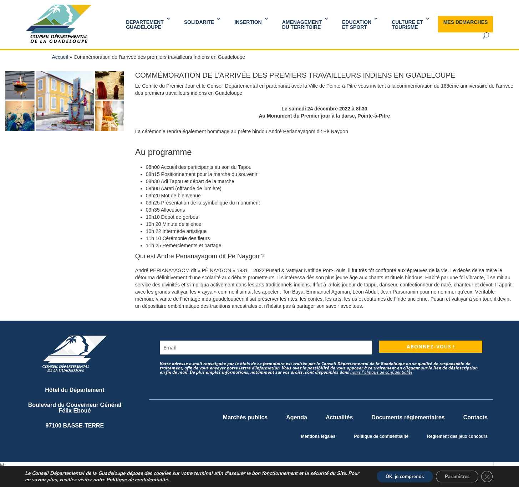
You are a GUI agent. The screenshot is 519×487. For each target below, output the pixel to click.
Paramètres (453, 475)
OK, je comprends (396, 475)
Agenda (296, 417)
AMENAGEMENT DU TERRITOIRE (302, 24)
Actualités (339, 417)
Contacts (475, 417)
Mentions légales (318, 436)
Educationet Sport (356, 24)
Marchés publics (245, 417)
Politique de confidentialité (381, 436)
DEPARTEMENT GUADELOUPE (145, 24)
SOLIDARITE (199, 22)
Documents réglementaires (407, 417)
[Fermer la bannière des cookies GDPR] (486, 476)
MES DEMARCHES (465, 22)
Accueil (60, 57)
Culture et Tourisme (407, 24)
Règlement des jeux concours (457, 436)
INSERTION (247, 22)
